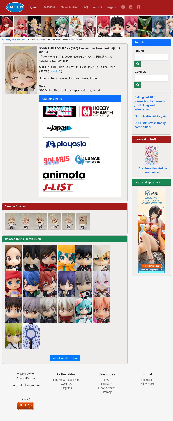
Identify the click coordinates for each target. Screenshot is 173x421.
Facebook (147, 380)
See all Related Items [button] (65, 358)
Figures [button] (33, 7)
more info (55, 71)
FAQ (85, 7)
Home (4, 39)
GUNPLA (140, 72)
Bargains (111, 7)
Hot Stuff (107, 384)
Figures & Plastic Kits (17, 39)
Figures (140, 51)
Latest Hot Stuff (145, 139)
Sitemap (107, 392)
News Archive (70, 7)
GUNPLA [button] (49, 7)
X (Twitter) (147, 384)
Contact (97, 7)
